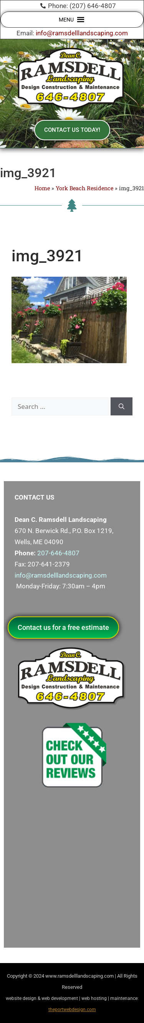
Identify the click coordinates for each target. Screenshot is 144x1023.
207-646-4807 (58, 553)
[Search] (121, 406)
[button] (66, 19)
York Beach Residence (84, 188)
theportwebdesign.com (72, 1009)
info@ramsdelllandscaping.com (82, 33)
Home (42, 188)
